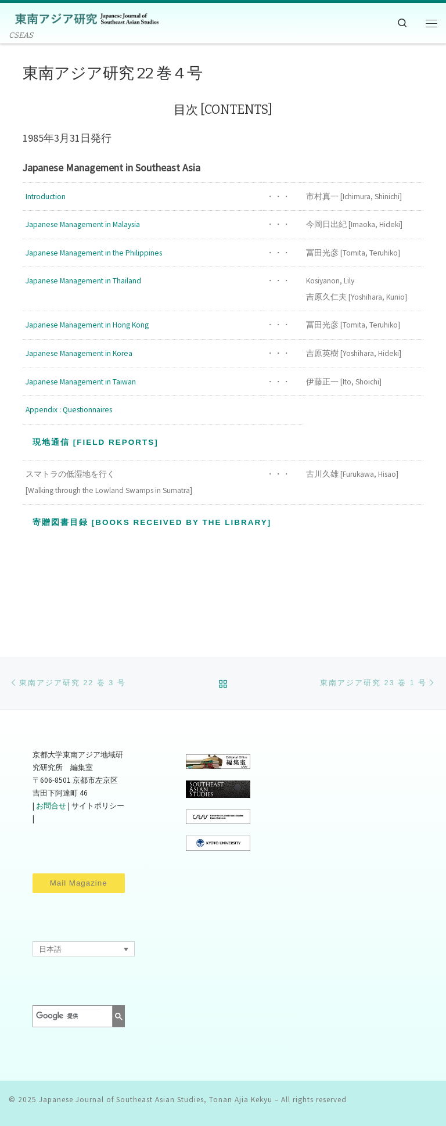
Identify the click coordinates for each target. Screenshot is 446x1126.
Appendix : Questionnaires (69, 410)
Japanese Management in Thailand (83, 281)
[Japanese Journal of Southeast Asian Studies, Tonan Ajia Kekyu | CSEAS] (84, 18)
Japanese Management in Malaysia (83, 224)
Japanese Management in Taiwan (81, 382)
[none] (84, 948)
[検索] (68, 1016)
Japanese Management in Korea (79, 353)
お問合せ (51, 806)
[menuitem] (84, 948)
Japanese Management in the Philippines (94, 253)
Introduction (46, 197)
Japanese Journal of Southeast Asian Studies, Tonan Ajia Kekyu (155, 1100)
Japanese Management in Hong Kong (87, 325)
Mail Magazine (78, 883)
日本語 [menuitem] (50, 949)
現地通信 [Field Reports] (96, 442)
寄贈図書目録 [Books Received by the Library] (152, 522)
